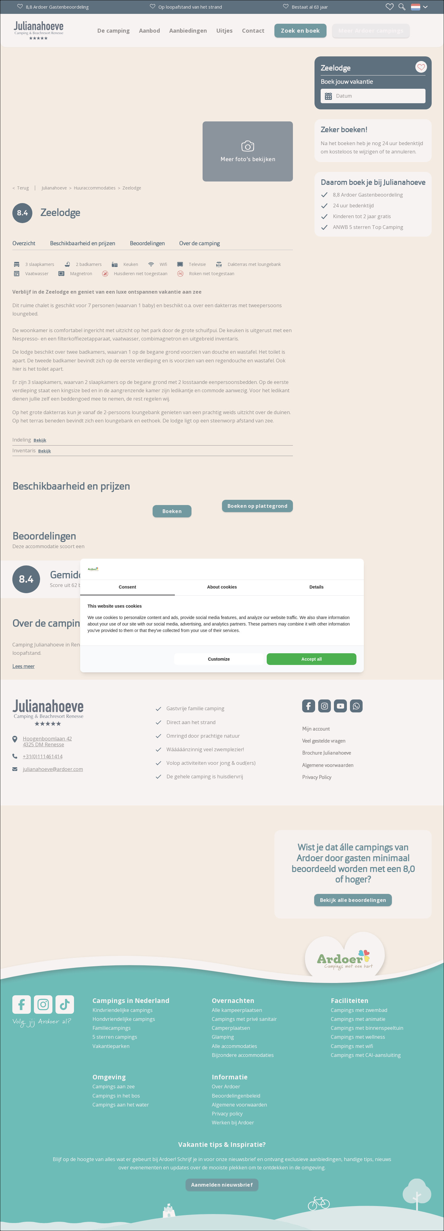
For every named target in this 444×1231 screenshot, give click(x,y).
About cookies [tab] (222, 587)
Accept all (312, 659)
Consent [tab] (127, 587)
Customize (219, 659)
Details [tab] (317, 587)
